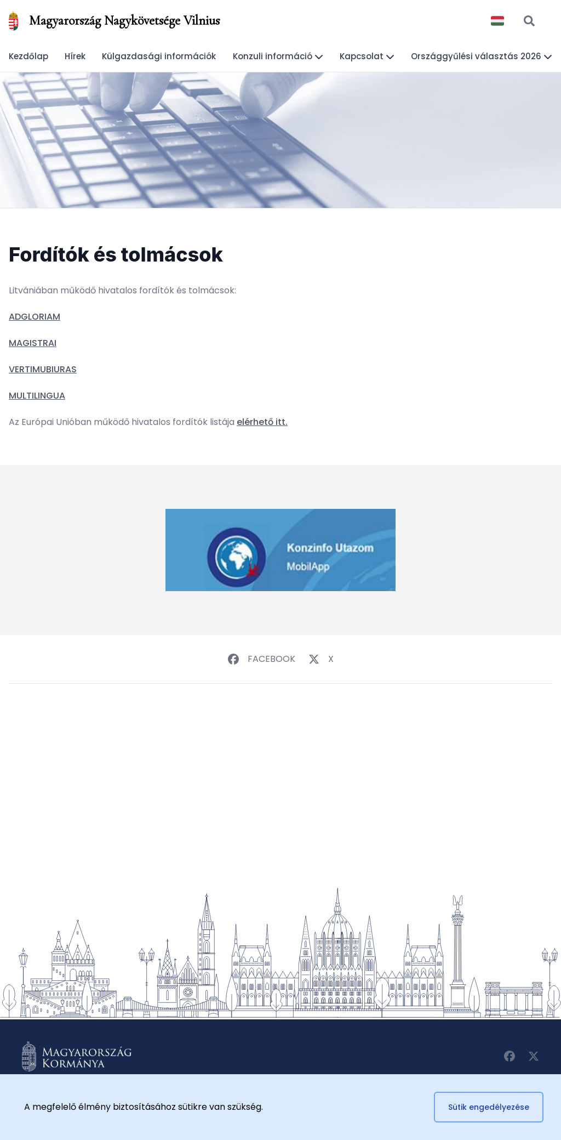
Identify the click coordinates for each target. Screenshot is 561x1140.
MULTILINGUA (37, 395)
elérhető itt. (262, 422)
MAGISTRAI (32, 343)
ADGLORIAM (34, 316)
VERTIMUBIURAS (43, 369)
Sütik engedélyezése (488, 1107)
